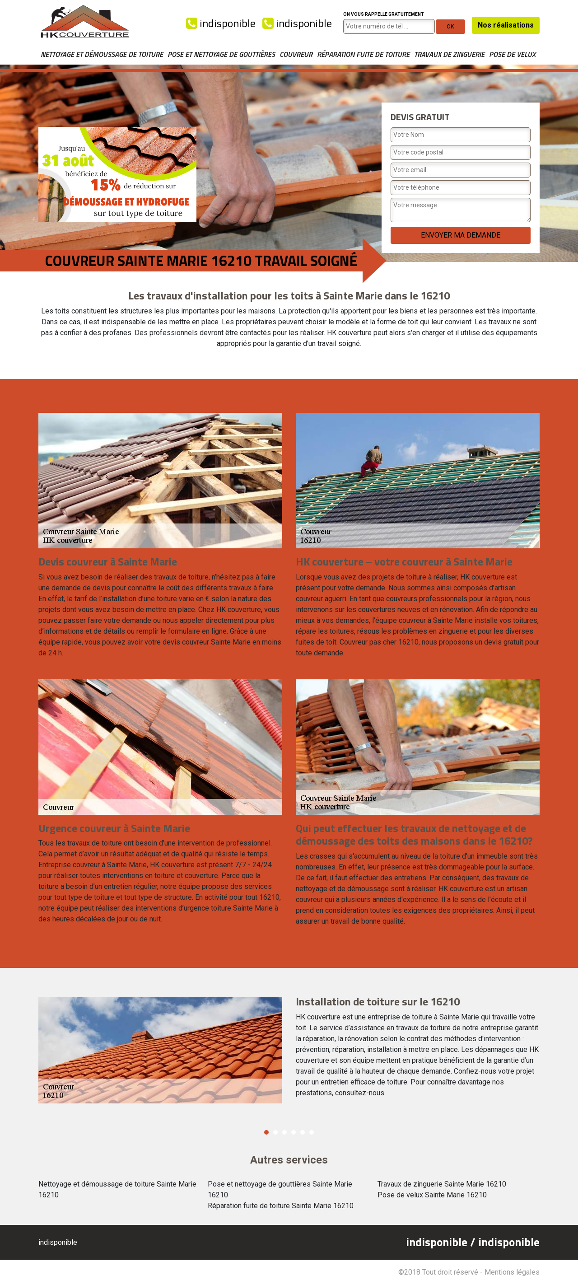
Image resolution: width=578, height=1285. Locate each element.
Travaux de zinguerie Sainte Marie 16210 (442, 1184)
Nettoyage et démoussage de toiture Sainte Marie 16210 (117, 1189)
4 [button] (293, 1132)
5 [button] (302, 1132)
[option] (289, 1050)
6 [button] (311, 1132)
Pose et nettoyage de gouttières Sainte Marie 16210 (280, 1189)
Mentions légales (512, 1272)
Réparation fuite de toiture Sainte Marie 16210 (281, 1205)
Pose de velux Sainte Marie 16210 (432, 1195)
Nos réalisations (506, 25)
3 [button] (284, 1132)
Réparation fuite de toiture (363, 54)
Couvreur (296, 54)
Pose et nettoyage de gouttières (221, 54)
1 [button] (266, 1132)
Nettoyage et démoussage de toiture (102, 54)
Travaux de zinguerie (449, 54)
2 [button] (275, 1132)
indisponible (221, 23)
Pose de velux (512, 54)
